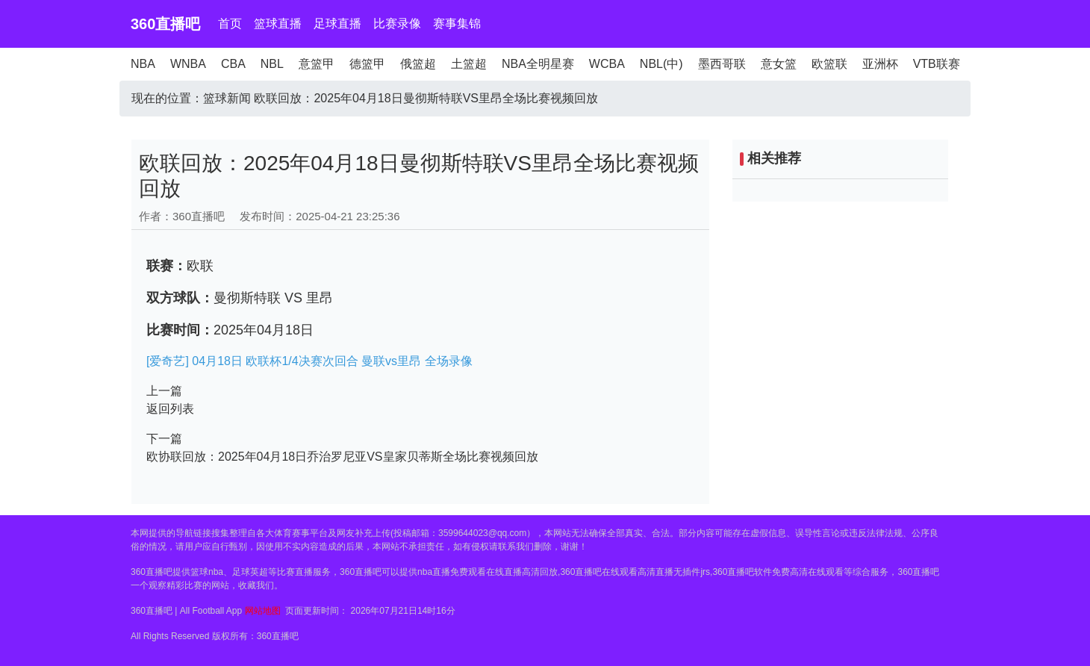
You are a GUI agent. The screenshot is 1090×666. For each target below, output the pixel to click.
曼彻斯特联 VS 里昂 (273, 297)
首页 (230, 23)
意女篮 (779, 63)
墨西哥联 (722, 63)
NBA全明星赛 (538, 63)
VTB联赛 (936, 63)
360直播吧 (165, 24)
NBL (272, 63)
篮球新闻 (227, 98)
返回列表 (170, 408)
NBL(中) (661, 63)
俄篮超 (418, 63)
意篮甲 (316, 63)
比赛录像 (397, 23)
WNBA (188, 63)
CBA (233, 63)
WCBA (607, 63)
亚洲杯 (880, 63)
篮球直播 (278, 23)
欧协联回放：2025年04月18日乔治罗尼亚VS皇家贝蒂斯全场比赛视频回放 (342, 456)
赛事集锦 (457, 23)
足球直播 (337, 23)
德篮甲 (367, 63)
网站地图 (263, 611)
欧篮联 (829, 63)
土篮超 (469, 63)
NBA (143, 63)
